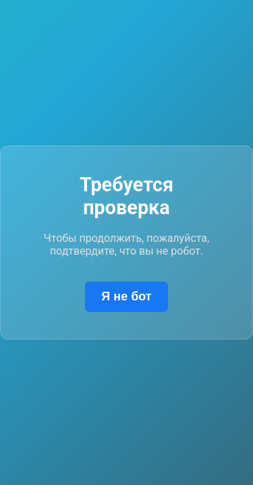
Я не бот (126, 296)
